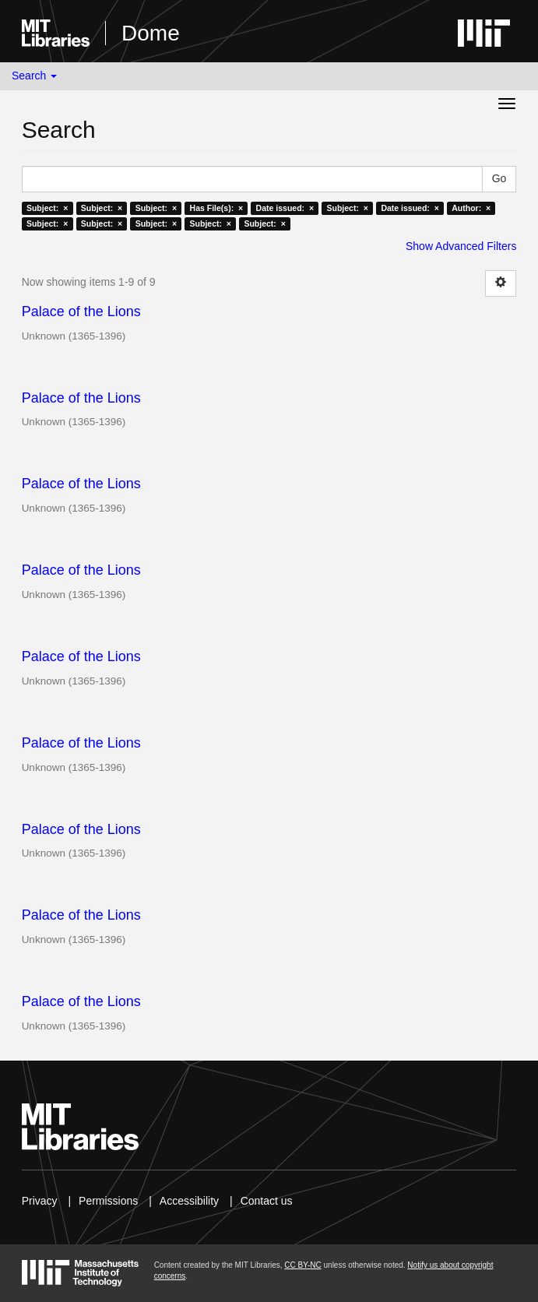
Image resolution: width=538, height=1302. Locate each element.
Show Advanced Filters (461, 246)
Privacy (40, 1201)
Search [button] (34, 75)
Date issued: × (285, 208)
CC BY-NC (302, 1265)
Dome (150, 33)
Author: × (471, 208)
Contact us (267, 1201)
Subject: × (47, 208)
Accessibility (189, 1201)
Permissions (108, 1201)
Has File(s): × (217, 208)
